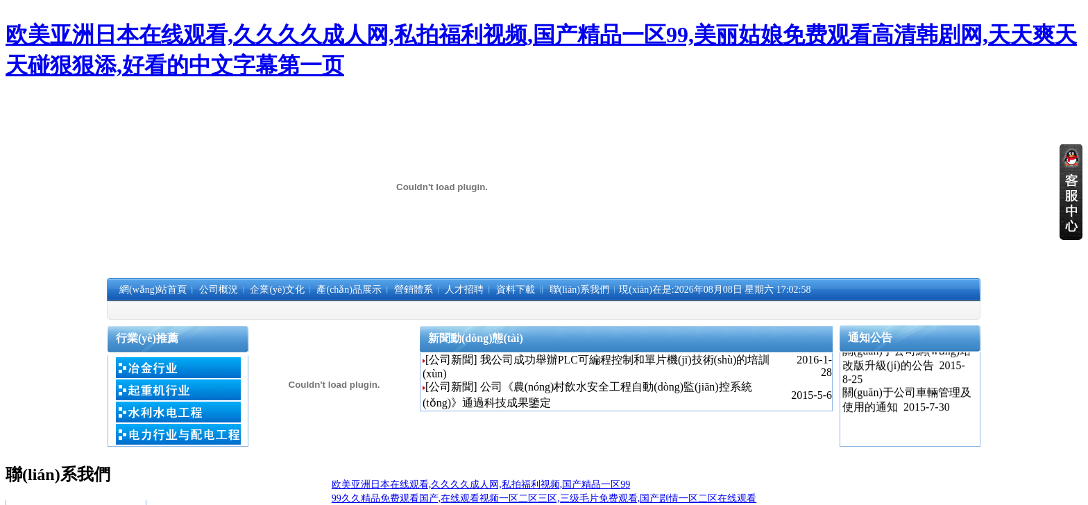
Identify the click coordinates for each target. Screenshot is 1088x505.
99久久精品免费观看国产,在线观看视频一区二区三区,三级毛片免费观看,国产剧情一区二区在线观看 (544, 498)
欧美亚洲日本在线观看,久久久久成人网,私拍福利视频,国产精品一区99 (481, 484)
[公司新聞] (451, 360)
